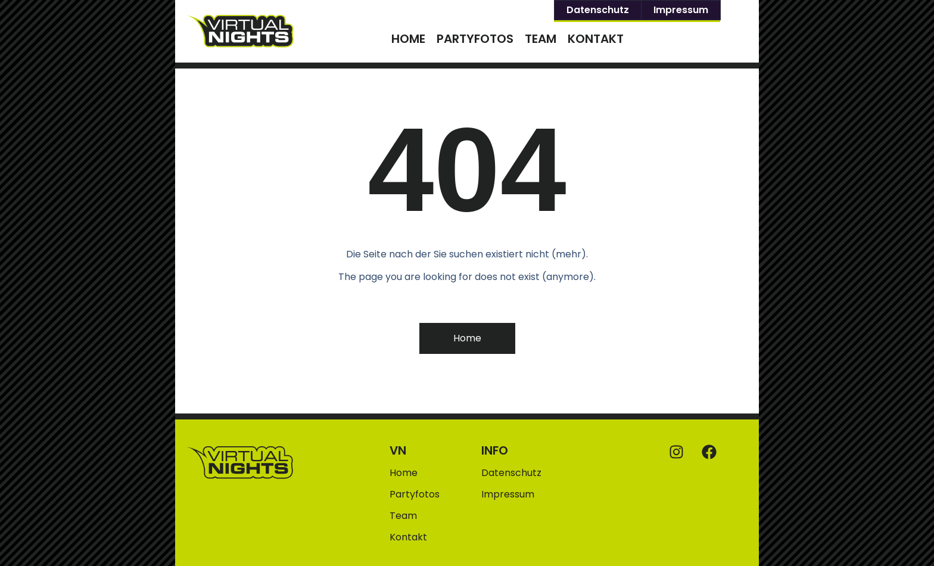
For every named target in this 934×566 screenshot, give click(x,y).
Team (540, 38)
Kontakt (596, 38)
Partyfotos (475, 38)
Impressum (680, 10)
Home (408, 38)
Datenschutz (597, 10)
